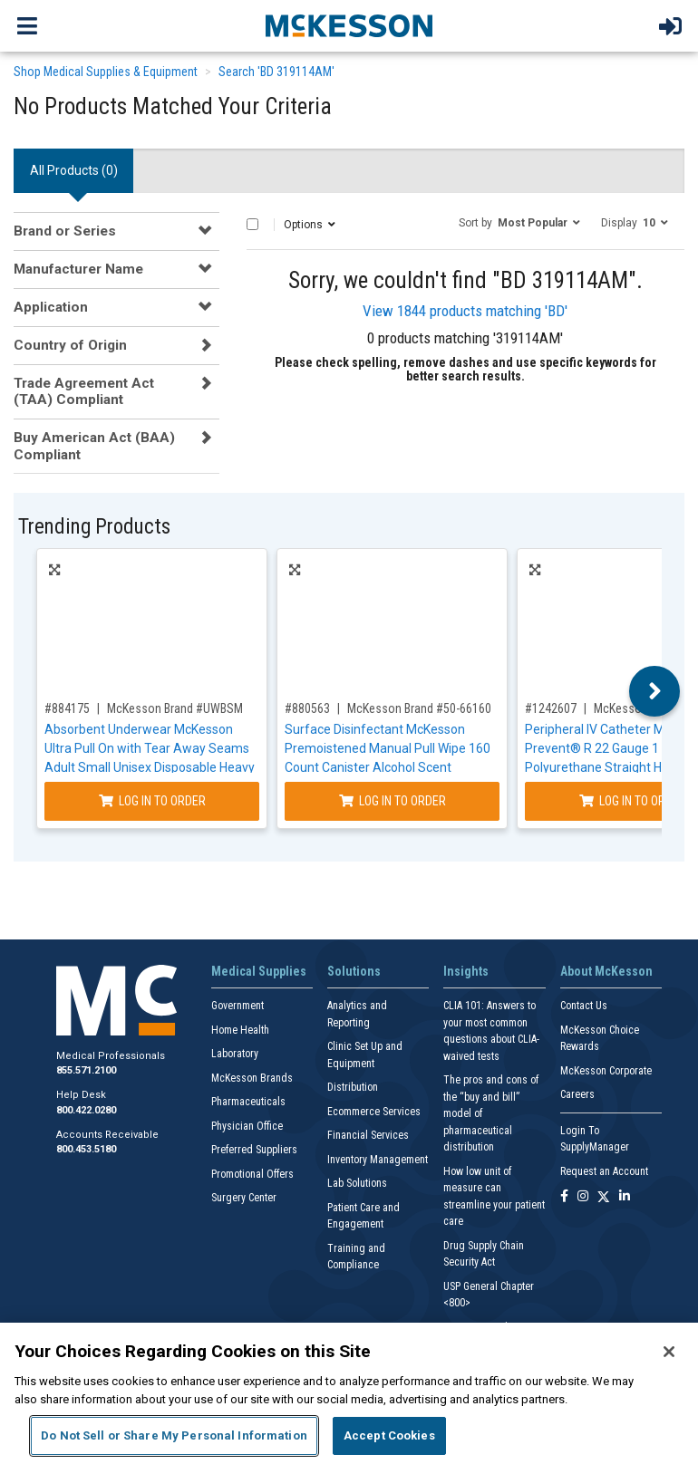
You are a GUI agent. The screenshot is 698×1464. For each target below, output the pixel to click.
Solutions (354, 971)
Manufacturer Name (78, 269)
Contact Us (583, 1005)
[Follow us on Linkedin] (624, 1197)
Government (237, 1005)
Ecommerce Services (374, 1111)
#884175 (67, 708)
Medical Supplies (258, 971)
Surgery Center (243, 1197)
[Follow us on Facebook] (564, 1197)
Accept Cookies (389, 1435)
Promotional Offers (252, 1174)
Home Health (240, 1030)
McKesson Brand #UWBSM (175, 708)
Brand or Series (65, 231)
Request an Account (604, 1171)
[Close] (669, 1352)
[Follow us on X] (603, 1197)
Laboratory (234, 1053)
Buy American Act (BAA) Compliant (94, 445)
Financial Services (368, 1135)
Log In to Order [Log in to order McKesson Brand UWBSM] (152, 801)
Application (51, 307)
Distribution (352, 1087)
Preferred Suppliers (254, 1149)
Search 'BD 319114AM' (276, 71)
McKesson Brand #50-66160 (419, 708)
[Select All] (252, 224)
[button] (519, 222)
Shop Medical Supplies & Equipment (106, 71)
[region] (349, 1393)
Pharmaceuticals (248, 1101)
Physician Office (247, 1126)
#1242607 (551, 708)
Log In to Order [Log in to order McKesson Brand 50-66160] (392, 801)
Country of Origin (70, 345)
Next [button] (655, 691)
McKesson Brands (252, 1078)
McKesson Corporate (606, 1070)
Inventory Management (377, 1159)
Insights (466, 971)
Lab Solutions (357, 1183)
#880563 (307, 708)
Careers (577, 1094)
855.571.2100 (86, 1070)
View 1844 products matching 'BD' (465, 311)
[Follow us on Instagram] (582, 1197)
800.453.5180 (86, 1149)
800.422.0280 (86, 1110)
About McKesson (606, 971)
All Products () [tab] (74, 170)
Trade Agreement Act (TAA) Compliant (84, 391)
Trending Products (94, 526)
